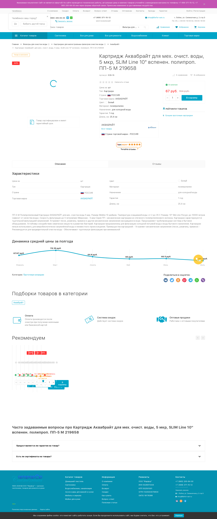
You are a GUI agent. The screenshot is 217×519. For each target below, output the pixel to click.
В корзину (191, 97)
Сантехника (60, 35)
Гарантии (163, 11)
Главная (15, 44)
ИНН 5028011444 (146, 485)
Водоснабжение (139, 35)
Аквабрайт (114, 44)
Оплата (76, 11)
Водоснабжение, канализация (78, 488)
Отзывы (114, 11)
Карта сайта (45, 509)
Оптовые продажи (180, 317)
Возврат (86, 11)
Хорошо (179, 515)
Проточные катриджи (33, 275)
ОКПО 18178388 (146, 495)
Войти (189, 11)
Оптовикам (127, 11)
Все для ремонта (113, 35)
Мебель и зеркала (73, 495)
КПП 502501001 (145, 488)
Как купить (106, 495)
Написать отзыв (122, 82)
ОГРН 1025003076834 (148, 492)
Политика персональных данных (24, 509)
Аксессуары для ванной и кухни (79, 492)
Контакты (140, 11)
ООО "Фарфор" (145, 481)
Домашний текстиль (74, 481)
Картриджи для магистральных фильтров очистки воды (78, 44)
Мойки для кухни (72, 499)
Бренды (151, 11)
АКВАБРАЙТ (87, 198)
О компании (52, 11)
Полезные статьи (109, 503)
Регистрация (199, 11)
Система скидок (106, 317)
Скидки (65, 11)
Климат (165, 35)
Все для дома (86, 35)
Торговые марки (191, 35)
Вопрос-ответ (101, 11)
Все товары (106, 129)
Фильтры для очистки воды (35, 44)
